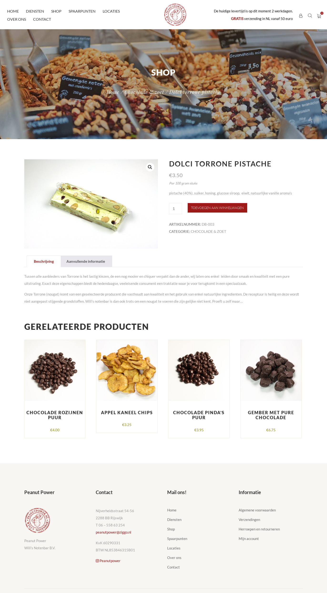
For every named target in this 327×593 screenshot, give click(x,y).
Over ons (16, 19)
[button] (150, 167)
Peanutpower (108, 561)
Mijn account (249, 538)
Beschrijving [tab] (44, 261)
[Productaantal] (175, 208)
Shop (56, 11)
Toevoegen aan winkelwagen (217, 208)
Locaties (111, 11)
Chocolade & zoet (144, 92)
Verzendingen (249, 519)
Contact (42, 19)
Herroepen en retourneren (259, 529)
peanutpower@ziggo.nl (113, 532)
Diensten (35, 11)
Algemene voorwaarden (257, 510)
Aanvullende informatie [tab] (85, 261)
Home (13, 11)
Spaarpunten (82, 11)
